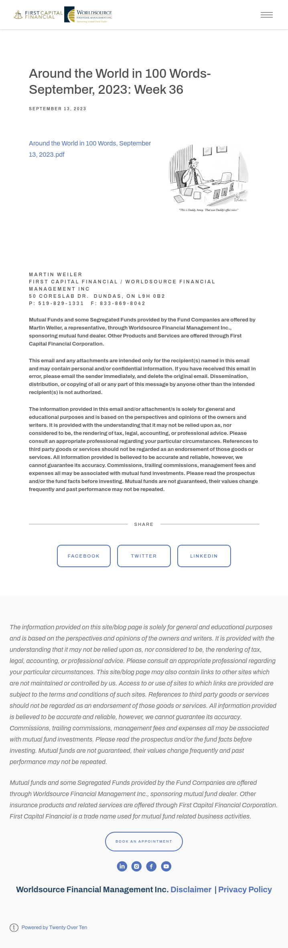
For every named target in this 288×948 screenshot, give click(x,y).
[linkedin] (122, 866)
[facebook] (151, 866)
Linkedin (204, 556)
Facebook (84, 556)
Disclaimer (191, 889)
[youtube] (166, 866)
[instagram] (136, 866)
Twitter (144, 556)
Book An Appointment (144, 841)
